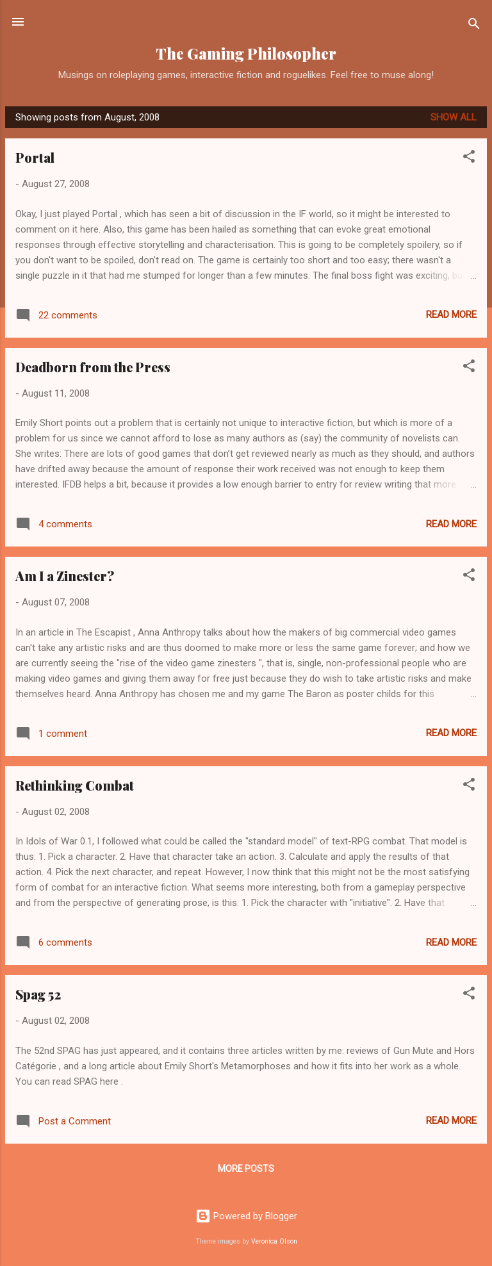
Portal (34, 157)
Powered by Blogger (246, 1216)
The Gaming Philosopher (246, 53)
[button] (469, 159)
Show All (453, 117)
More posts (246, 1168)
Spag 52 (38, 994)
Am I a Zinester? (64, 575)
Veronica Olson (274, 1241)
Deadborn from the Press (92, 366)
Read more (451, 314)
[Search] (474, 25)
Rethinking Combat (74, 785)
